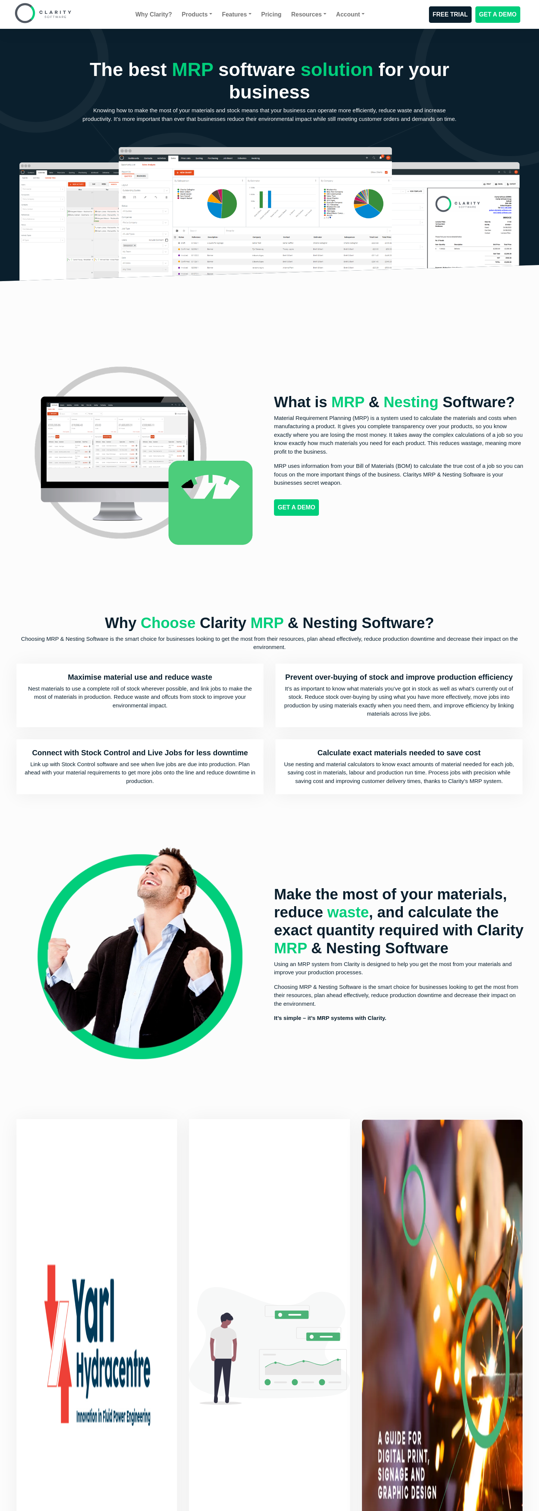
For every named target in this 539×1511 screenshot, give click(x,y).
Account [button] (348, 14)
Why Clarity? (153, 14)
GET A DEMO (498, 14)
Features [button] (234, 14)
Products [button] (195, 14)
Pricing (271, 14)
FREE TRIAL (450, 14)
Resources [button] (306, 14)
